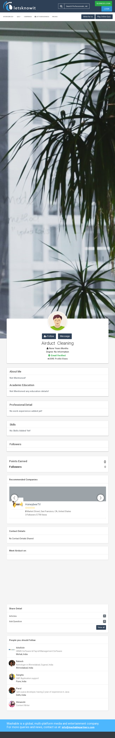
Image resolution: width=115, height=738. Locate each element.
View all (101, 627)
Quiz (18, 16)
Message (65, 336)
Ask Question (15, 621)
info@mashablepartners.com (78, 727)
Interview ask (8, 16)
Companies (28, 16)
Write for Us (88, 17)
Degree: (49, 351)
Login (106, 9)
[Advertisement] (57, 583)
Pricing (55, 16)
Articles (13, 616)
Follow (49, 336)
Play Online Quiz (104, 17)
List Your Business (42, 16)
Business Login (103, 4)
